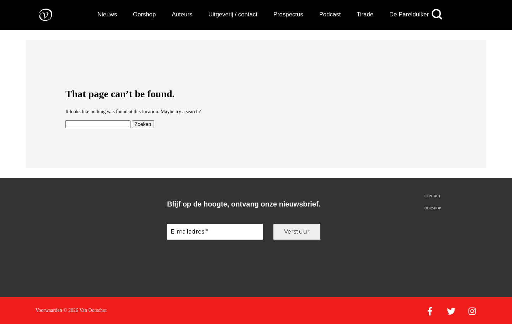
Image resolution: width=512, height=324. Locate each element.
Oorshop (144, 14)
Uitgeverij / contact (232, 14)
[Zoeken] (437, 14)
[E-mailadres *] (215, 232)
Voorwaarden (49, 310)
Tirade (365, 14)
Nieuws (107, 14)
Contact (433, 196)
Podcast (330, 14)
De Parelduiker (409, 14)
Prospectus (288, 14)
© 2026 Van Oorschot (85, 310)
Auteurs (182, 14)
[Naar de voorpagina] (40, 14)
